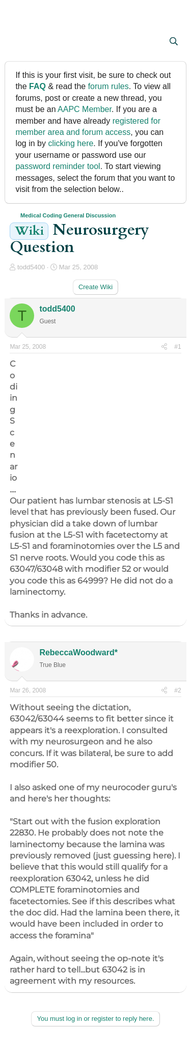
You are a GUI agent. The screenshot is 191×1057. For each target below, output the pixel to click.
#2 (177, 690)
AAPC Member (85, 109)
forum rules (108, 86)
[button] (19, 42)
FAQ (37, 86)
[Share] (164, 347)
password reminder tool (57, 166)
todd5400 (31, 267)
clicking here (70, 143)
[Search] (173, 41)
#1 (177, 346)
